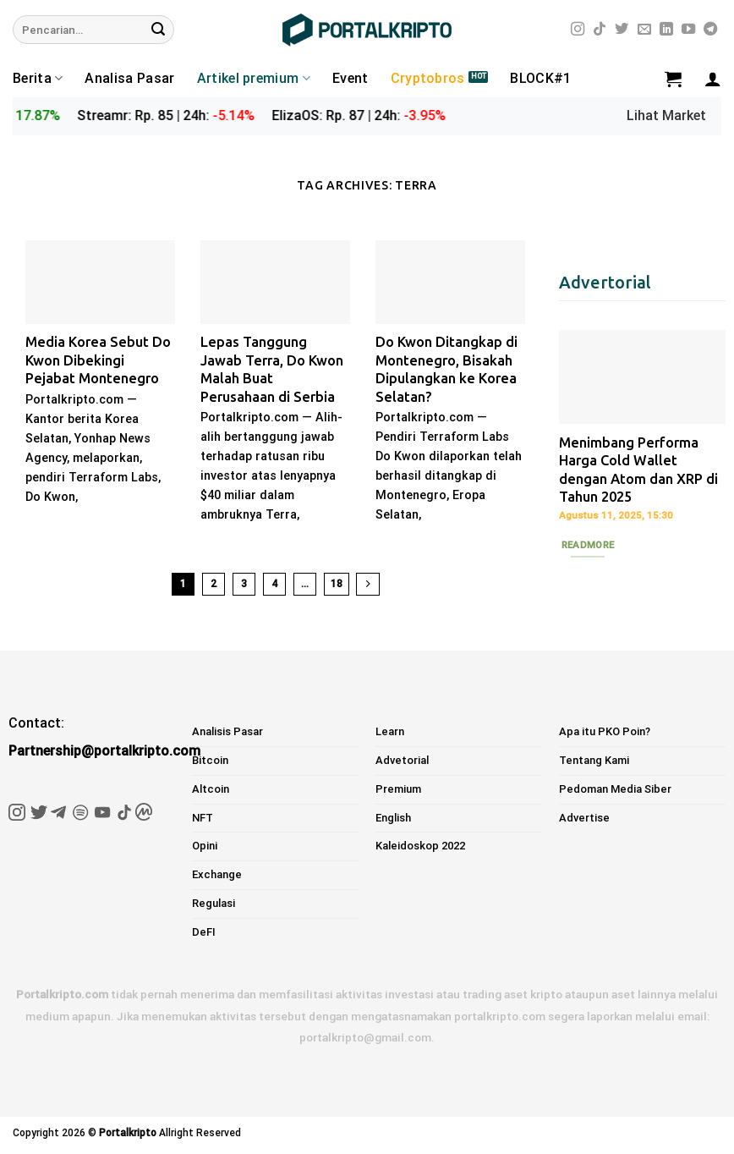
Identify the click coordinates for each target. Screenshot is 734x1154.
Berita (38, 78)
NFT (202, 817)
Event (350, 78)
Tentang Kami (594, 760)
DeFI (204, 932)
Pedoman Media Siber (615, 789)
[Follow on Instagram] (577, 29)
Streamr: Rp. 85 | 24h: (187, 115)
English (393, 817)
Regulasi (213, 903)
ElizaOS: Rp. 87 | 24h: (380, 115)
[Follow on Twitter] (621, 29)
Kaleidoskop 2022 (420, 845)
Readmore (588, 545)
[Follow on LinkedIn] (666, 29)
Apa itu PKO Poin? (604, 731)
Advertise (584, 817)
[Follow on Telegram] (710, 29)
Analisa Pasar (129, 78)
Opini (204, 845)
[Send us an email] (644, 29)
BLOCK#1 (540, 78)
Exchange (217, 874)
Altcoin (210, 789)
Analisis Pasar (227, 731)
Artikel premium (253, 78)
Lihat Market (666, 115)
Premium (398, 789)
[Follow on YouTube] (688, 29)
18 (336, 584)
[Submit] (158, 29)
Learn (389, 731)
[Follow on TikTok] (599, 29)
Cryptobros (428, 78)
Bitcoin (210, 760)
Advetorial (402, 760)
